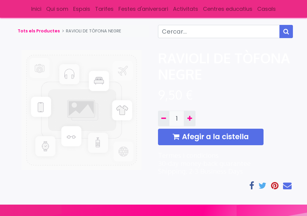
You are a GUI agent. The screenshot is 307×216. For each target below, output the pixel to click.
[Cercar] (286, 31)
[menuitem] (36, 8)
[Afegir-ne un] (189, 118)
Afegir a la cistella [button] (211, 136)
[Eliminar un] (163, 118)
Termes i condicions (188, 155)
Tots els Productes (39, 31)
